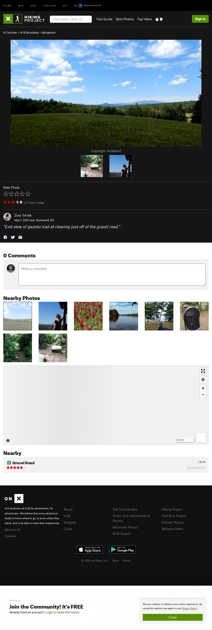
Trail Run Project (173, 516)
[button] (5, 237)
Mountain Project (125, 527)
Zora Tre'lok (23, 215)
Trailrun (49, 5)
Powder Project (172, 522)
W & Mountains (29, 32)
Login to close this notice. (62, 612)
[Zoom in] (203, 388)
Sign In (200, 19)
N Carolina (10, 32)
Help (67, 516)
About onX (13, 530)
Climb (7, 5)
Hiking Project (171, 509)
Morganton (49, 32)
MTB (21, 5)
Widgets (70, 522)
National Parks (172, 529)
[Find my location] (203, 379)
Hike (33, 5)
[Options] (201, 437)
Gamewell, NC (45, 220)
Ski (65, 5)
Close (173, 617)
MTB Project (122, 534)
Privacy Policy (189, 608)
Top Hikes (144, 19)
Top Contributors (125, 509)
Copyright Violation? (106, 151)
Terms (115, 560)
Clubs (68, 529)
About (68, 509)
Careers (10, 536)
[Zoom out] (203, 394)
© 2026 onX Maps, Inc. (94, 560)
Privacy (127, 560)
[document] (173, 611)
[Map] (106, 405)
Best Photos (125, 19)
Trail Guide (104, 19)
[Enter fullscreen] (203, 371)
